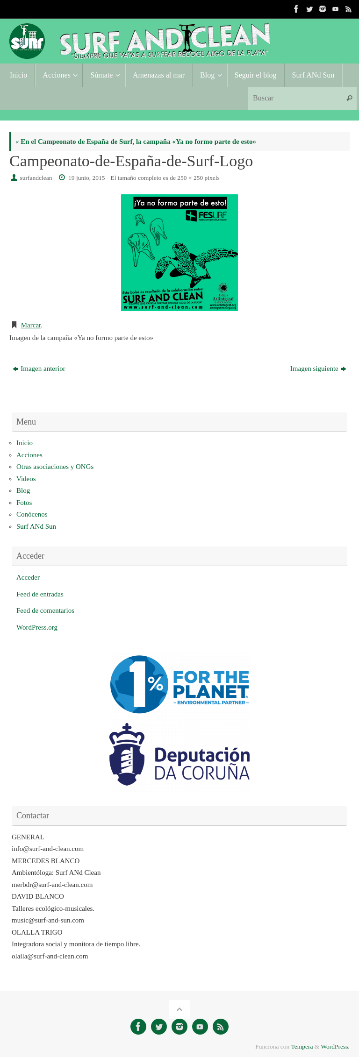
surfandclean (36, 177)
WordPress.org (36, 627)
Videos (26, 478)
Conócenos (32, 514)
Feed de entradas (40, 594)
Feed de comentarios (45, 610)
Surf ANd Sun (36, 526)
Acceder (28, 577)
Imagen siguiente (318, 368)
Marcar (31, 325)
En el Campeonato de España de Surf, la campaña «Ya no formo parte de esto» (135, 141)
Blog (23, 490)
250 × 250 (190, 177)
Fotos (24, 502)
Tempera (302, 1046)
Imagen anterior (39, 368)
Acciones (29, 455)
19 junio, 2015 (86, 177)
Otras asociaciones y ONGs (54, 466)
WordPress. (335, 1046)
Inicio (24, 443)
